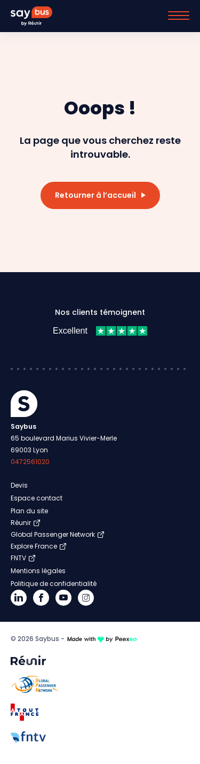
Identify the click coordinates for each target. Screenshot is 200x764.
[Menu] (178, 15)
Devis (19, 485)
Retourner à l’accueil (95, 195)
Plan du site (29, 510)
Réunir (21, 522)
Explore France (34, 546)
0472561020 (30, 461)
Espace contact (36, 498)
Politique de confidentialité (54, 583)
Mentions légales (38, 570)
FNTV (18, 557)
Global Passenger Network (53, 534)
